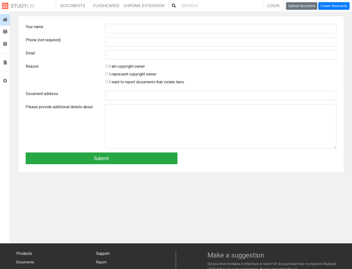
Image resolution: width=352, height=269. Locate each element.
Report (101, 262)
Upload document (301, 6)
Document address (42, 93)
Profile (6, 80)
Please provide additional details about (59, 107)
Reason (32, 66)
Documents (72, 6)
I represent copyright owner (130, 74)
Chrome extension (144, 6)
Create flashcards (333, 6)
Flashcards (106, 6)
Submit (101, 158)
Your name (34, 26)
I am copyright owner (125, 66)
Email (30, 53)
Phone (43, 40)
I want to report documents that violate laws (144, 82)
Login (273, 6)
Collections (6, 44)
